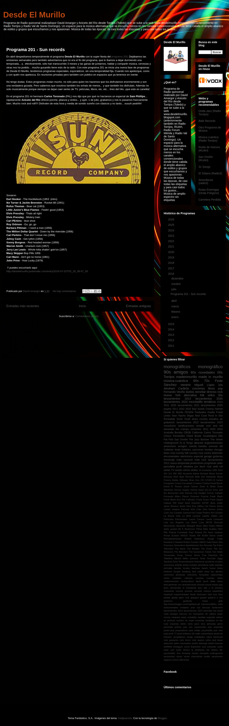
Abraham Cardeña (176, 388)
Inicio (82, 306)
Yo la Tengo (186, 443)
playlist (167, 409)
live (215, 611)
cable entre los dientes (210, 571)
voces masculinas (193, 656)
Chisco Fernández (174, 436)
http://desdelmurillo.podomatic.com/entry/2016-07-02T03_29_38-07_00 (47, 271)
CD (202, 480)
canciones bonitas (202, 449)
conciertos (198, 388)
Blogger (162, 718)
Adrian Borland (200, 473)
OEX (220, 529)
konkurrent (217, 607)
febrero (176, 311)
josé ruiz (195, 607)
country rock (196, 453)
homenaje (169, 459)
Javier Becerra (171, 506)
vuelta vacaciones (213, 656)
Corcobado (187, 483)
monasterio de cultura (204, 614)
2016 (171, 273)
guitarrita (187, 601)
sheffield (168, 646)
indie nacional (184, 459)
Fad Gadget (200, 493)
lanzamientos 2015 (193, 611)
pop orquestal (215, 627)
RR (198, 535)
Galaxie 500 (170, 503)
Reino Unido (216, 535)
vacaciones (169, 656)
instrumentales (171, 607)
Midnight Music (194, 526)
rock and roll (214, 425)
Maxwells (181, 526)
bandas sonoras (208, 446)
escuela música (202, 591)
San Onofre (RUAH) (206, 158)
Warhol (177, 558)
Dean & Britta (207, 486)
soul (204, 646)
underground (216, 653)
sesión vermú (182, 470)
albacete (199, 443)
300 (175, 473)
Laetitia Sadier (209, 516)
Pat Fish (168, 439)
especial (198, 456)
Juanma (187, 513)
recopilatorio (179, 637)
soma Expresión (192, 646)
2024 (171, 230)
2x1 (170, 473)
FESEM (189, 412)
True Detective (209, 555)
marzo (175, 306)
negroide (210, 617)
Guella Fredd (215, 412)
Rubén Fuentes (191, 542)
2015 (171, 324)
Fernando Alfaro (172, 496)
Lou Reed (191, 522)
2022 (171, 241)
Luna (201, 522)
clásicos (189, 578)
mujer (220, 614)
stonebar (200, 391)
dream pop (217, 584)
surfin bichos (183, 650)
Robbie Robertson (194, 539)
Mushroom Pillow (193, 529)
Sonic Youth (184, 419)
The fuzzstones (196, 552)
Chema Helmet (214, 409)
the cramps (182, 429)
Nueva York (172, 395)
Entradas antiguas (138, 306)
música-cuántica (176, 381)
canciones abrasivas (174, 575)
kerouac (206, 607)
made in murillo (211, 377)
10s (220, 384)
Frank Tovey (202, 499)
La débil (186, 516)
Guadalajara (210, 436)
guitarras (218, 456)
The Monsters (181, 552)
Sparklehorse (192, 545)
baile (211, 565)
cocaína (200, 578)
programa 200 (120, 56)
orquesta (174, 624)
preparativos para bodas (188, 630)
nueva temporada (180, 463)
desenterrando (189, 584)
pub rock (218, 630)
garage (208, 456)
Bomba (179, 432)
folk (202, 395)
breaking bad (189, 571)
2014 (171, 329)
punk (179, 466)
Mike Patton (209, 526)
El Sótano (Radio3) (210, 173)
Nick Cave (201, 415)
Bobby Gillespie (180, 480)
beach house (208, 568)
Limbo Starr (170, 415)
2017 (171, 268)
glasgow (195, 597)
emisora (219, 588)
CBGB (187, 432)
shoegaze (178, 646)
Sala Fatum (212, 542)
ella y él (208, 588)
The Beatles (193, 548)
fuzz (215, 594)
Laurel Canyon (196, 519)
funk (210, 594)
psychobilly (207, 630)
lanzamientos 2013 (177, 398)
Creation (197, 483)
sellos (211, 395)
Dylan (201, 490)
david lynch (202, 581)
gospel (203, 597)
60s (196, 381)
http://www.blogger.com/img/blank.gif (182, 604)
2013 (171, 334)
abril (174, 300)
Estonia (188, 493)
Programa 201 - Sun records (35, 49)
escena (179, 591)
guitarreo (168, 601)
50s (220, 395)
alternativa (190, 395)
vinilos (194, 470)
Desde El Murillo (34, 14)
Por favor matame (213, 532)
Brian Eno (194, 480)
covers (207, 453)
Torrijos (169, 377)
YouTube (211, 558)
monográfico (210, 366)
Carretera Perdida (210, 199)
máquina (175, 617)
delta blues (216, 581)
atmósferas (203, 565)
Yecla (202, 558)
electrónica (186, 456)
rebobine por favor (194, 466)
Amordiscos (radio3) (206, 181)
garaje (174, 597)
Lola (166, 522)
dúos (166, 588)
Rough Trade (215, 539)
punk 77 (172, 633)
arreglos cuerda (187, 446)
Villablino (168, 558)
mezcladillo (196, 401)
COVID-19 (210, 480)
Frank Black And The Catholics (179, 499)
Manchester (169, 526)
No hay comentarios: (65, 291)
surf (172, 650)
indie (220, 604)
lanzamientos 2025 (212, 405)
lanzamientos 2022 (187, 422)
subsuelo (211, 646)
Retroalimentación (173, 539)
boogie (177, 571)
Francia (204, 496)
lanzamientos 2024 (176, 401)
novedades (207, 372)
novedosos (170, 425)
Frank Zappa (216, 499)
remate (200, 425)
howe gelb (213, 601)
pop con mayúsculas (194, 627)
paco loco (199, 624)
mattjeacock (125, 718)
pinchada (168, 627)
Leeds (209, 519)
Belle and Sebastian (205, 477)
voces (179, 656)
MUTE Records (214, 522)
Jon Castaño (176, 513)
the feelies (212, 650)
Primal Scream (171, 535)
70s (206, 381)
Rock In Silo (215, 415)
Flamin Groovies (190, 496)
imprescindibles (208, 604)
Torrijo (180, 555)
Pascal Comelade (178, 532)
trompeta (204, 653)
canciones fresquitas (198, 575)
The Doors (206, 548)
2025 (171, 224)
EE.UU (208, 490)
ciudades (176, 578)
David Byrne (216, 483)
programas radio (213, 463)
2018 (171, 262)
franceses (201, 594)
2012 (171, 340)
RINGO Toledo (188, 535)
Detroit (194, 490)
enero (175, 317)
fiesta (193, 594)
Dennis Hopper (182, 490)
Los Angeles (177, 522)
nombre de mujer (185, 620)
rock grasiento (171, 640)
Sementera (179, 545)
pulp (166, 633)
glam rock (184, 597)
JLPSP (205, 503)
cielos (166, 578)
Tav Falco (218, 545)
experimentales (181, 594)
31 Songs (204, 166)
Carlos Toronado (213, 432)
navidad (201, 617)
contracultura (187, 581)
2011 (171, 345)
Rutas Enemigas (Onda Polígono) (209, 191)
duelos (190, 391)
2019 (171, 257)
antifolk (178, 565)
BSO (176, 477)
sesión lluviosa (215, 643)
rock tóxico (185, 640)
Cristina (206, 483)
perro (220, 624)
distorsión (217, 453)
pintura (178, 627)
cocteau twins (215, 578)
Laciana (196, 516)
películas (211, 624)
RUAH (205, 535)
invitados (184, 607)
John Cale (195, 509)
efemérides (175, 588)
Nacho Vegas (186, 415)
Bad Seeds (198, 409)
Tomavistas (169, 555)
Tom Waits (217, 552)
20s (165, 473)
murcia (167, 617)
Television (168, 548)
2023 (171, 235)
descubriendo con (172, 584)
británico (186, 449)
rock (220, 391)
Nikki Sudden (210, 529)
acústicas (209, 561)
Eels (182, 493)
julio (174, 289)
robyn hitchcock (214, 637)
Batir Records (207, 120)
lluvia (220, 611)
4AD (180, 473)
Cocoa (178, 483)
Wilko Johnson (190, 558)
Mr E (180, 529)
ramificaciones (186, 425)
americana (169, 565)
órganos (168, 660)
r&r (193, 633)
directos (211, 391)
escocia (188, 591)
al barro (219, 561)
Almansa (168, 477)
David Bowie (194, 436)
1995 (214, 470)
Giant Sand (184, 503)
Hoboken (195, 503)
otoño (183, 624)
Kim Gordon (217, 513)
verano (185, 385)
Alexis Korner (216, 473)
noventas (199, 620)
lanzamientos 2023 (212, 422)
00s (220, 372)
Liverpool (218, 519)
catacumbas (217, 575)
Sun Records (205, 545)
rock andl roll (215, 466)
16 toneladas (205, 470)
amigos (181, 372)
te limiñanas (198, 650)
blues (195, 419)
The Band (180, 548)
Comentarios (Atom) (86, 316)
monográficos (177, 366)
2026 (171, 219)
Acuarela (187, 473)
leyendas (208, 611)
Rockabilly (169, 419)
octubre (176, 283)
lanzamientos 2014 (173, 611)
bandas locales (182, 568)
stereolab (169, 429)
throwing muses (190, 653)
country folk (182, 453)
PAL (166, 532)
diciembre (177, 278)
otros (190, 624)
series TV (169, 470)
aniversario (170, 446)
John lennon (209, 509)
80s (193, 372)
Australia (168, 432)
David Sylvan (191, 486)
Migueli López (205, 384)
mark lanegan (171, 614)
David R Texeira (173, 486)
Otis (220, 436)
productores (197, 463)
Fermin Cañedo (215, 493)
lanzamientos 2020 (209, 398)
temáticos (210, 401)
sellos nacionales (182, 643)
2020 (171, 252)
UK (221, 555)
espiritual (168, 594)
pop (220, 388)
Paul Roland (195, 532)
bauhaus (196, 568)
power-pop (169, 630)
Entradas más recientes (22, 306)
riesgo (190, 637)
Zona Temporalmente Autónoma (188, 561)
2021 (171, 246)
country (203, 419)
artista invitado (190, 565)
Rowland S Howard (173, 542)
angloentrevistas (213, 443)
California (197, 432)
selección (168, 643)
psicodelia (169, 466)
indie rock (200, 459)
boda (177, 449)
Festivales (200, 412)
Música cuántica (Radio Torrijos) (208, 139)
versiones (195, 429)
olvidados (210, 620)
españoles (217, 591)
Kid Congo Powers (200, 513)
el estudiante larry (192, 588)
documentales (171, 456)
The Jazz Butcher (199, 439)
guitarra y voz (215, 597)
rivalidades (199, 637)
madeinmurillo (186, 377)
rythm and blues (214, 640)
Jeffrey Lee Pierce (206, 506)
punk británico (184, 633)
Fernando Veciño (174, 391)
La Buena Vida (172, 516)
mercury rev (185, 614)
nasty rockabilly (189, 617)
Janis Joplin (216, 503)
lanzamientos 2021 (188, 405)
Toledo (208, 552)
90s (167, 372)
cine (172, 453)
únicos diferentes (180, 660)
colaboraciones (171, 581)
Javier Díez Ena (187, 506)
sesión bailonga (199, 643)
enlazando (169, 591)
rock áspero (198, 640)
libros (211, 388)
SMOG (202, 542)
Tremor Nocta (192, 555)
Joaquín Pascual (180, 509)
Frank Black (216, 496)
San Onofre (181, 439)
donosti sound (204, 584)
